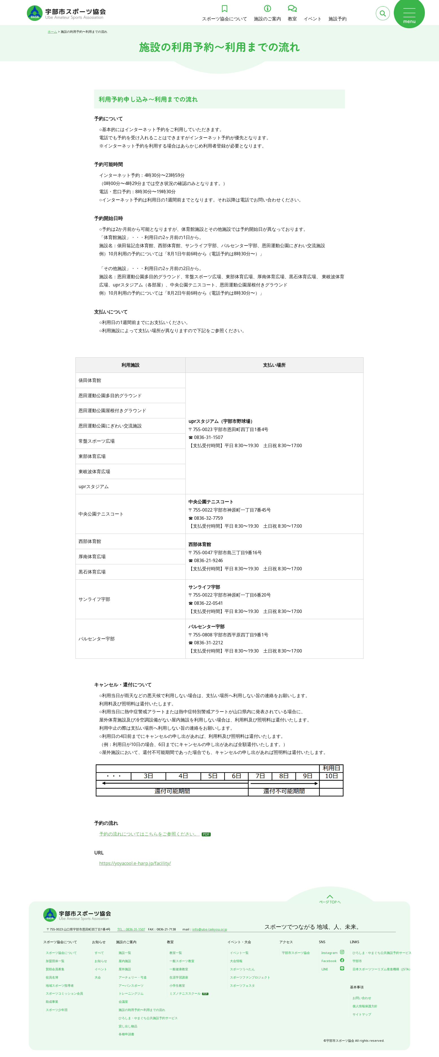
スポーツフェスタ (242, 985)
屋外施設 (125, 969)
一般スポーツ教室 (181, 961)
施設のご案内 (267, 19)
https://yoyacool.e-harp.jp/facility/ (135, 863)
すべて (99, 953)
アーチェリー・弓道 (133, 977)
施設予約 (338, 19)
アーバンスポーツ (131, 985)
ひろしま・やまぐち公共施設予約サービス (148, 1018)
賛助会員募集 (55, 969)
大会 (98, 977)
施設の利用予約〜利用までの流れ (142, 1010)
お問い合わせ (362, 998)
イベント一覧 (239, 953)
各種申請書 (126, 1034)
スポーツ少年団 (57, 1010)
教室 (292, 19)
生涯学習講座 (178, 977)
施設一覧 (125, 953)
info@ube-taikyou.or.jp (209, 929)
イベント (313, 19)
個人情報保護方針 (365, 1006)
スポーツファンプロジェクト (250, 977)
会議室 (123, 1001)
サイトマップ (362, 1014)
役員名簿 (52, 977)
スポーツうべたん (242, 969)
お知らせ (101, 961)
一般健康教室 (178, 969)
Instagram (329, 953)
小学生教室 (177, 985)
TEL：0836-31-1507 (131, 929)
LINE (324, 969)
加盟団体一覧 (55, 961)
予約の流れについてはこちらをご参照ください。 (149, 834)
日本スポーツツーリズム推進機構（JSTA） (382, 969)
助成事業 (52, 1001)
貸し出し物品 (128, 1026)
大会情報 (236, 961)
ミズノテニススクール (185, 993)
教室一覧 (175, 953)
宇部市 (357, 961)
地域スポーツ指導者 (60, 985)
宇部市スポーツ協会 (296, 953)
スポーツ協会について (224, 19)
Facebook (328, 961)
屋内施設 (125, 961)
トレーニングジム (131, 993)
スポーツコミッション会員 (64, 993)
